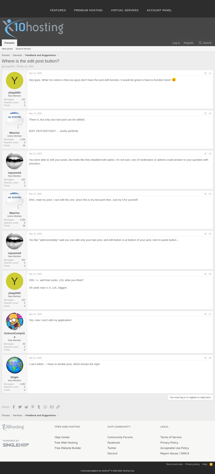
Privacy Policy (169, 442)
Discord (112, 453)
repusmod (14, 172)
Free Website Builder (68, 448)
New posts (7, 48)
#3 (210, 153)
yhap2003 (10, 66)
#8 (210, 358)
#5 (210, 234)
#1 (210, 73)
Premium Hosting (88, 10)
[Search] (205, 42)
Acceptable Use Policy (174, 448)
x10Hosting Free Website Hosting (13, 427)
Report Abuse (169, 453)
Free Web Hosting (66, 442)
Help (204, 464)
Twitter (112, 448)
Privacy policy (192, 464)
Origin (14, 377)
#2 (210, 113)
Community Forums (120, 437)
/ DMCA (184, 453)
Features (58, 10)
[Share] (205, 73)
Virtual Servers (125, 10)
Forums (9, 42)
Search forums (23, 48)
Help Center (62, 437)
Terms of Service (171, 437)
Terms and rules (174, 464)
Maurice (14, 132)
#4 (210, 194)
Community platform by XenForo (107, 471)
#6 (210, 274)
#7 (210, 314)
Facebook (114, 442)
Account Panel (159, 10)
